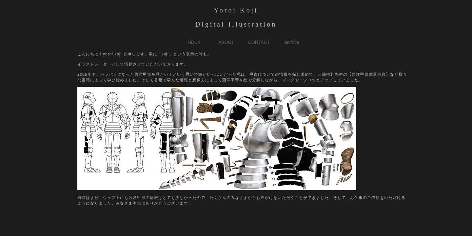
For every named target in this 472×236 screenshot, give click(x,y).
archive (291, 42)
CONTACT (259, 42)
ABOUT (226, 42)
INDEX (194, 42)
